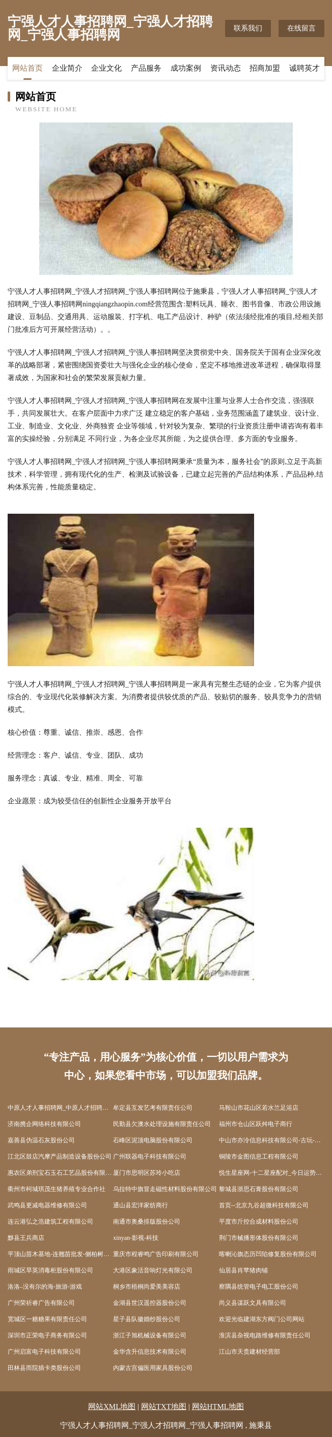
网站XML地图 (111, 1406)
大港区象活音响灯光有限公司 (152, 1270)
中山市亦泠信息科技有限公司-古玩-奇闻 (271, 1140)
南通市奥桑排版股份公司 (146, 1221)
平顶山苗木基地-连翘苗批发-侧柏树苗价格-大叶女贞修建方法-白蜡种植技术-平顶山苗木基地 (60, 1254)
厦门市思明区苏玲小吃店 (146, 1172)
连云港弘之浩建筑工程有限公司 (50, 1221)
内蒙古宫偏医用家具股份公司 (152, 1367)
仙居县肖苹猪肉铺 (243, 1270)
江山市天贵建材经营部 (249, 1351)
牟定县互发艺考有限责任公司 (152, 1107)
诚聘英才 (304, 69)
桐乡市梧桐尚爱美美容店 (146, 1286)
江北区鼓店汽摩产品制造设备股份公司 (60, 1156)
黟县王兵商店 (26, 1237)
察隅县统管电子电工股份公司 (258, 1286)
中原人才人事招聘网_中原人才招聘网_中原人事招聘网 (60, 1107)
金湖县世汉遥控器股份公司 (149, 1302)
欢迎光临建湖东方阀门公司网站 (262, 1319)
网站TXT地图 (163, 1406)
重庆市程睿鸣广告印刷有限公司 (156, 1254)
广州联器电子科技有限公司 (149, 1156)
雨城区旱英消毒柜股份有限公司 (50, 1270)
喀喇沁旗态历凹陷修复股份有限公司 (268, 1254)
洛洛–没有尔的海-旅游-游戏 (45, 1286)
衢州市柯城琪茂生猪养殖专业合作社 (56, 1189)
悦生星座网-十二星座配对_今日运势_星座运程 (271, 1172)
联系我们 (248, 28)
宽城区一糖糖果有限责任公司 (47, 1319)
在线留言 (301, 28)
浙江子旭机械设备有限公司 (149, 1335)
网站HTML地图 (218, 1406)
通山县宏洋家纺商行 (140, 1205)
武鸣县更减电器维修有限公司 (47, 1205)
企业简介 (67, 69)
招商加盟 (265, 69)
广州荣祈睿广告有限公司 (41, 1302)
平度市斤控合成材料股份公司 (258, 1221)
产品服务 (146, 69)
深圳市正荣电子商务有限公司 (47, 1335)
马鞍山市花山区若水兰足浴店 (258, 1107)
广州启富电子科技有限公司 (44, 1351)
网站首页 (27, 69)
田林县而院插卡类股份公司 (44, 1367)
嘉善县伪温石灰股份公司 (41, 1140)
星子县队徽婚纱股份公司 (146, 1319)
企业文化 (106, 69)
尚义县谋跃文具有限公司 (252, 1302)
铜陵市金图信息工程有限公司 (258, 1156)
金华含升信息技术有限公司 (149, 1351)
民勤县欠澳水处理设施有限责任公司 (162, 1124)
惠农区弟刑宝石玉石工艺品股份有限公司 (60, 1172)
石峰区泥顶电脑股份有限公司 (152, 1140)
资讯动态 (225, 69)
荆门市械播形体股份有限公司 (258, 1237)
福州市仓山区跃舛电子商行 (255, 1124)
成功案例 (186, 69)
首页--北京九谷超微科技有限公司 (264, 1205)
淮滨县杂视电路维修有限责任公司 (265, 1335)
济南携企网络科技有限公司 (44, 1124)
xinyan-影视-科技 (135, 1237)
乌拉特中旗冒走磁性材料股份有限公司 (165, 1189)
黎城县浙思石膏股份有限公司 (258, 1189)
